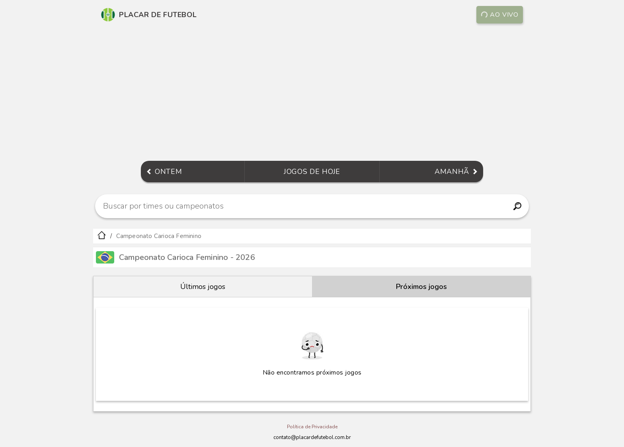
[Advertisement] (312, 93)
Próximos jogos (421, 286)
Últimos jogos (202, 286)
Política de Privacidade (312, 427)
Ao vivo (500, 14)
